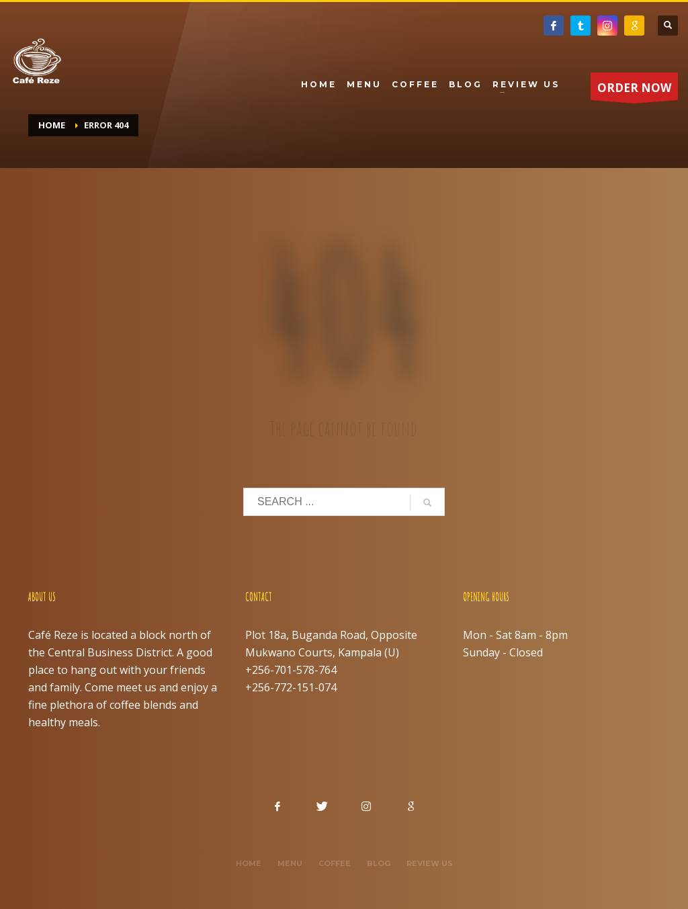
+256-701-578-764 (291, 669)
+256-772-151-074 (291, 687)
